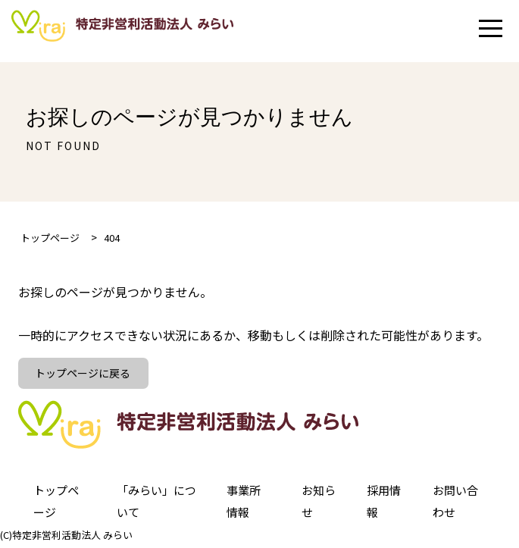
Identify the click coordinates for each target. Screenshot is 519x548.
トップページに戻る (85, 374)
